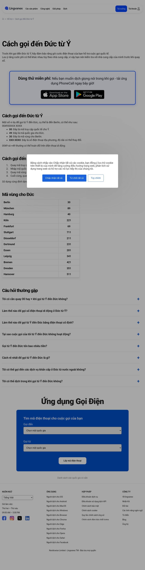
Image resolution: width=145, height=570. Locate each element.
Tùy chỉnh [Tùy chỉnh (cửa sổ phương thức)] (96, 178)
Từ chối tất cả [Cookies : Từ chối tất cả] (77, 178)
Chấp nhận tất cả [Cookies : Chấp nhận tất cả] (53, 178)
